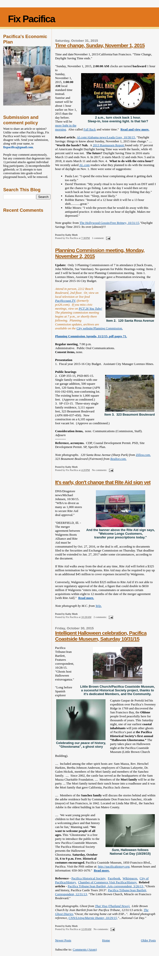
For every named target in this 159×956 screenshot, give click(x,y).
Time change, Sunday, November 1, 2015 (99, 45)
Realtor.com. (118, 459)
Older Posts (148, 940)
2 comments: (100, 617)
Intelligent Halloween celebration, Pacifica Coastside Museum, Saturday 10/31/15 (100, 636)
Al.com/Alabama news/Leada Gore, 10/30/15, (106, 137)
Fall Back (90, 129)
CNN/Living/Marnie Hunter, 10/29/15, (93, 918)
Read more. (86, 598)
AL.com (84, 165)
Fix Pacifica (31, 19)
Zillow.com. (143, 455)
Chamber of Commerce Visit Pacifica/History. (107, 882)
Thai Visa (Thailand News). (112, 906)
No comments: (100, 470)
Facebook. (114, 878)
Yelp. (98, 606)
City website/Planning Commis (96, 328)
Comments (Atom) (85, 949)
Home (106, 940)
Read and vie (129, 129)
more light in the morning (65, 127)
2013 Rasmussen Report (109, 145)
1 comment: (98, 238)
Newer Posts (63, 940)
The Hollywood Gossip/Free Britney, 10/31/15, (110, 223)
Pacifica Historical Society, (88, 878)
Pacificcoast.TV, (65, 300)
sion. (120, 328)
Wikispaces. (130, 878)
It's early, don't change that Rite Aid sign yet (102, 482)
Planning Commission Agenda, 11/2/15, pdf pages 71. (91, 336)
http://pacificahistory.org (114, 866)
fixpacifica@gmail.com (18, 147)
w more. (143, 129)
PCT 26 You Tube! (90, 308)
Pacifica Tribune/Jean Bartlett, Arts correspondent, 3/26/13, (106, 886)
